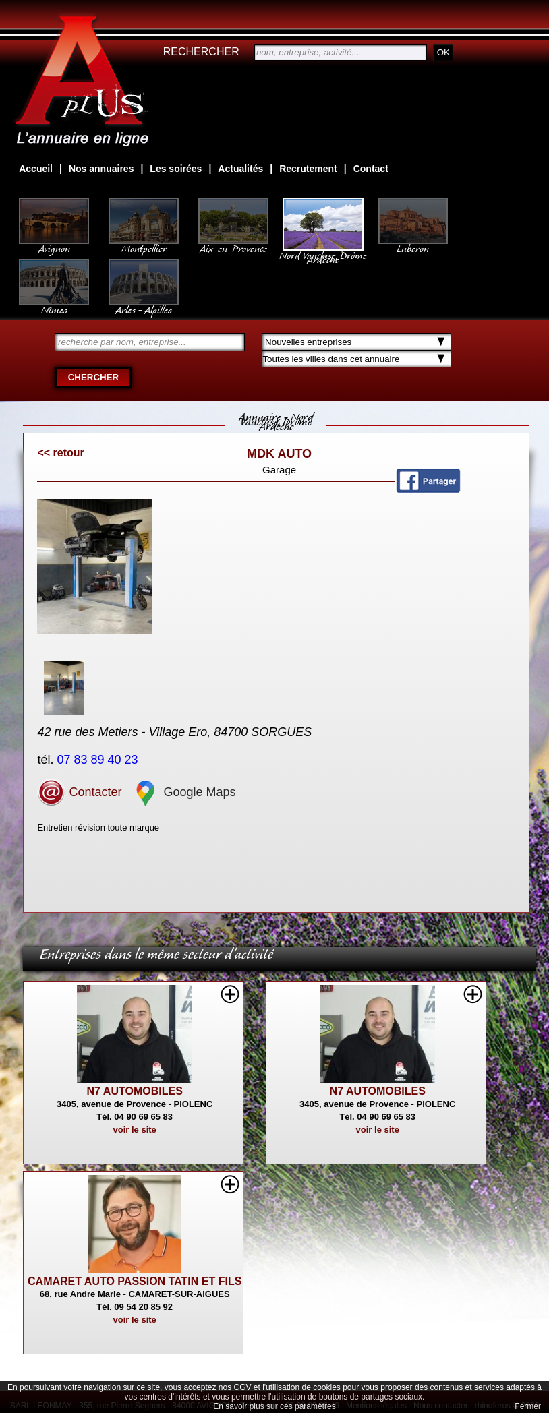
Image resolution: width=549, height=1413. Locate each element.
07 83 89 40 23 (99, 759)
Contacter (79, 792)
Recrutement (308, 168)
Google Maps (183, 792)
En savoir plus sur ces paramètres (274, 1406)
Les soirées (176, 168)
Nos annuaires (101, 168)
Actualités (240, 168)
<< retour (60, 452)
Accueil (36, 168)
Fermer (528, 1406)
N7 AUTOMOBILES (135, 1091)
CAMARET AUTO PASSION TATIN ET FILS (134, 1281)
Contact (370, 168)
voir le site (134, 1129)
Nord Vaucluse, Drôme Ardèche (323, 251)
